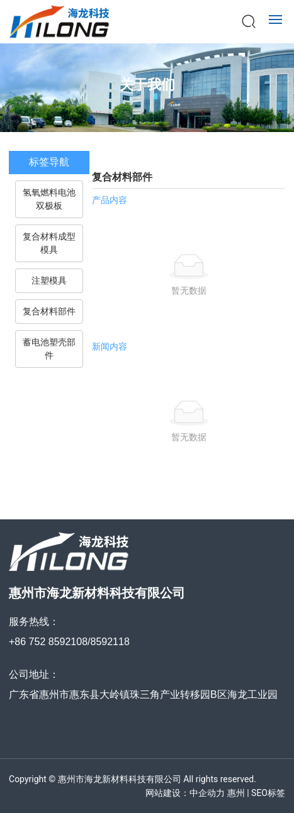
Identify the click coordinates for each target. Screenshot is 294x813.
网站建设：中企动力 (185, 793)
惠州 (236, 793)
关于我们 (147, 84)
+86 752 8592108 (48, 641)
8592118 (109, 641)
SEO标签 (268, 793)
